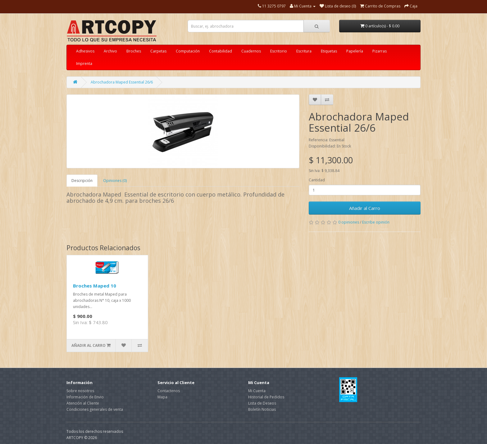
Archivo (110, 51)
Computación (188, 51)
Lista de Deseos (262, 403)
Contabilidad (220, 51)
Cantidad (317, 180)
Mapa (162, 397)
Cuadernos (251, 51)
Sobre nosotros (80, 390)
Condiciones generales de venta (94, 409)
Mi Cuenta (257, 390)
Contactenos (168, 390)
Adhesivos (85, 51)
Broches (133, 51)
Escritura (304, 51)
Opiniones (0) (115, 180)
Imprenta (84, 63)
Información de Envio (85, 397)
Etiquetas (329, 51)
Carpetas (158, 51)
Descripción (82, 180)
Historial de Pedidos (266, 397)
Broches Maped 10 (94, 286)
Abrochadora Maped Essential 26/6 (122, 82)
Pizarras (379, 51)
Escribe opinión (375, 222)
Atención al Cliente (82, 403)
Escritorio (278, 51)
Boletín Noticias (262, 409)
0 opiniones (348, 222)
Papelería (354, 51)
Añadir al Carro (364, 208)
